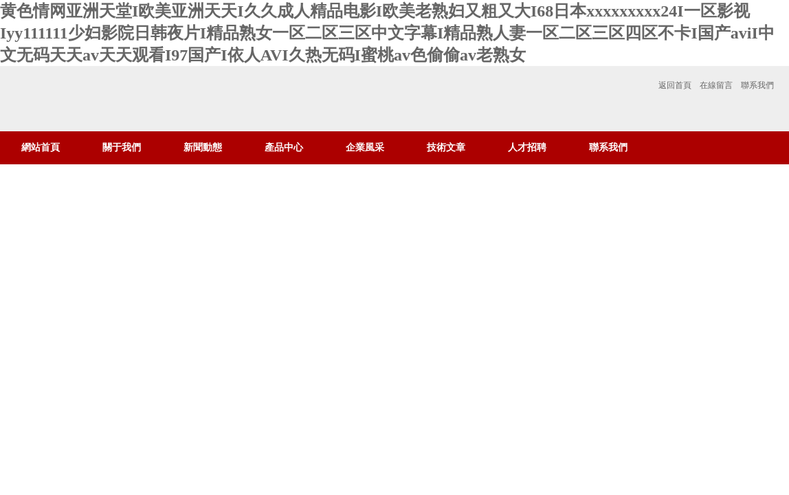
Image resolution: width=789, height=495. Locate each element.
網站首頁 (40, 147)
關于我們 (121, 147)
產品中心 (284, 147)
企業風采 (365, 147)
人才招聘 (527, 147)
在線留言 (716, 85)
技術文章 (446, 147)
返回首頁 (674, 85)
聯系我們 (757, 85)
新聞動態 (203, 147)
